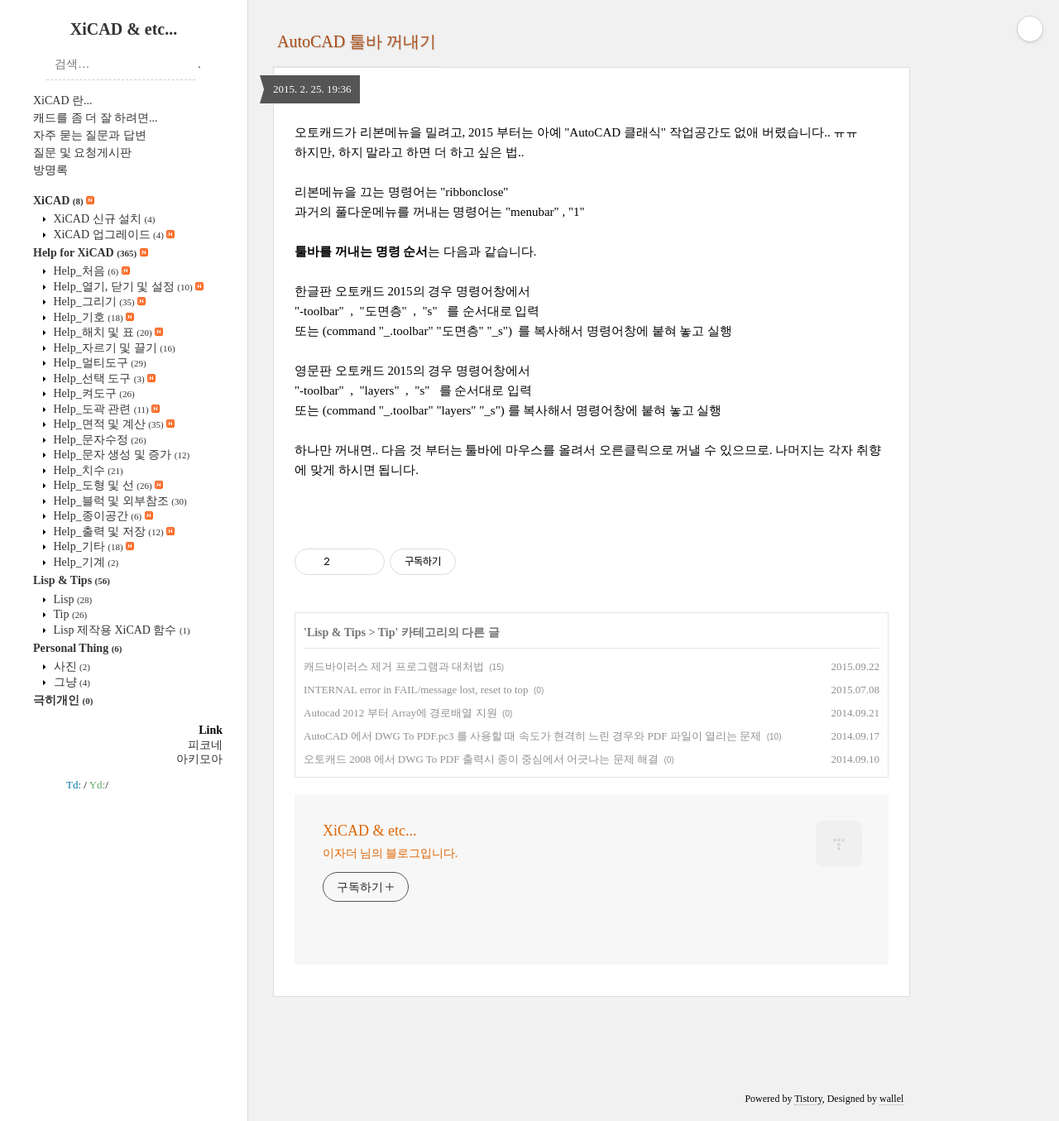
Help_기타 (92, 546)
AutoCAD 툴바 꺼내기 (356, 41)
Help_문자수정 (98, 440)
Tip (68, 614)
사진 (70, 666)
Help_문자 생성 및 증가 (119, 454)
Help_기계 (84, 562)
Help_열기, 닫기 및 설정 (127, 286)
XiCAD (63, 200)
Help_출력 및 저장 (112, 531)
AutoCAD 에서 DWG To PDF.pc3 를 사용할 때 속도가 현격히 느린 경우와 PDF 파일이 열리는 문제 (532, 736)
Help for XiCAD (90, 253)
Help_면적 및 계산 (112, 424)
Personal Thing (77, 648)
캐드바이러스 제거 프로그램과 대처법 (394, 666)
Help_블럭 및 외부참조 (118, 501)
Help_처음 (90, 271)
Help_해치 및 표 (106, 332)
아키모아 (199, 759)
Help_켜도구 (92, 393)
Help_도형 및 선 (106, 485)
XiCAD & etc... (123, 29)
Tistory (808, 1098)
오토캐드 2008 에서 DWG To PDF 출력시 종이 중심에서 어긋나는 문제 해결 (481, 759)
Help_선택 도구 (103, 378)
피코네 (205, 745)
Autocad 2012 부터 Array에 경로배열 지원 (400, 713)
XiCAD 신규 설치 (102, 219)
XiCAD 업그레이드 (112, 234)
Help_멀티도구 (98, 363)
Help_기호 (92, 317)
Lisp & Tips (71, 580)
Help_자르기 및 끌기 (112, 348)
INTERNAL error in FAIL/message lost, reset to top (416, 689)
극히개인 (63, 700)
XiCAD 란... (63, 100)
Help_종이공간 (101, 516)
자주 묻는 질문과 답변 (89, 135)
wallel (891, 1098)
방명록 (50, 170)
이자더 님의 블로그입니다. (390, 853)
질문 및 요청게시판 (82, 152)
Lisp (71, 599)
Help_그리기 (98, 301)
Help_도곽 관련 (105, 409)
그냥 (70, 682)
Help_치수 (86, 470)
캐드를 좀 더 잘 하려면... (95, 118)
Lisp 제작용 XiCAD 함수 (120, 630)
